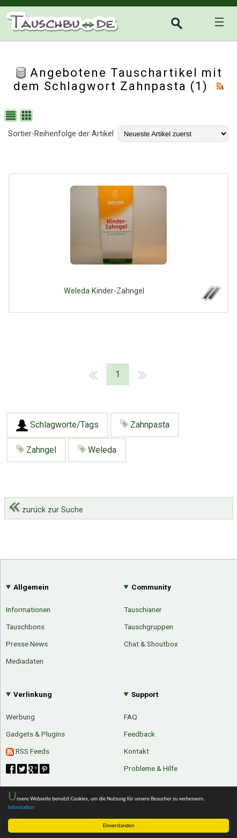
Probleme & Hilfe (150, 768)
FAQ (130, 716)
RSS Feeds (27, 751)
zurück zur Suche (46, 509)
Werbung (20, 716)
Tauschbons (25, 626)
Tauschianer (143, 609)
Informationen (28, 609)
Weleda (97, 450)
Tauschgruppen (148, 626)
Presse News (27, 643)
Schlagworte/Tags (57, 425)
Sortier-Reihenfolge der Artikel (61, 133)
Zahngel (36, 450)
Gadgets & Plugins (35, 734)
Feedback (139, 734)
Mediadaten (24, 661)
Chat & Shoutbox (151, 643)
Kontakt (136, 751)
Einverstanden (119, 825)
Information (21, 807)
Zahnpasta (144, 425)
